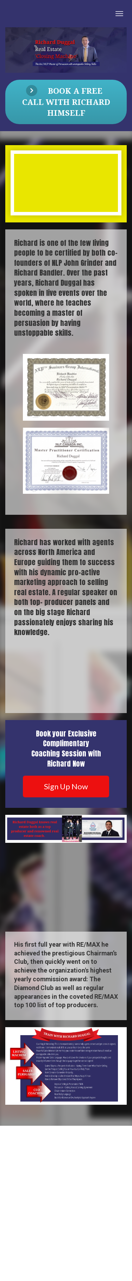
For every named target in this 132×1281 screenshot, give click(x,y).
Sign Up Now (66, 786)
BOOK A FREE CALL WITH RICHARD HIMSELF (66, 101)
